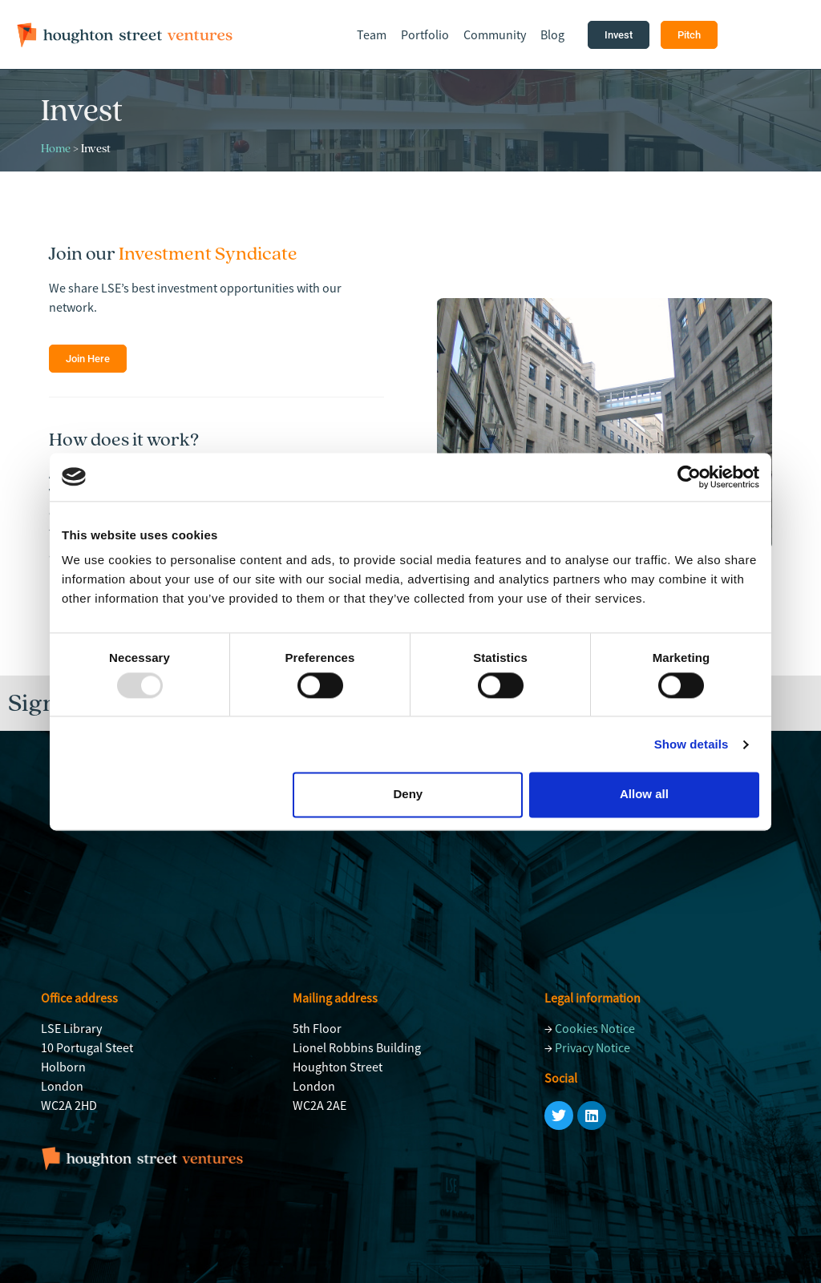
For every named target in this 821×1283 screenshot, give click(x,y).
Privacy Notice (592, 1047)
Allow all (644, 794)
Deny (408, 794)
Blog (552, 34)
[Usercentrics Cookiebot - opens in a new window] (689, 477)
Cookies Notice (595, 1028)
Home (56, 148)
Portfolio (425, 34)
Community (494, 34)
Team (371, 34)
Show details (691, 744)
